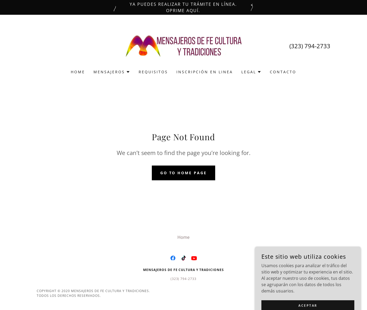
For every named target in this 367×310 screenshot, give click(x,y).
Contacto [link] (283, 71)
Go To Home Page (183, 172)
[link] (183, 46)
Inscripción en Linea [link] (204, 71)
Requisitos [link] (153, 71)
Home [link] (78, 71)
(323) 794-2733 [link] (309, 46)
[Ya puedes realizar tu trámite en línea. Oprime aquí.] (183, 7)
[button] (111, 72)
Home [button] (183, 237)
